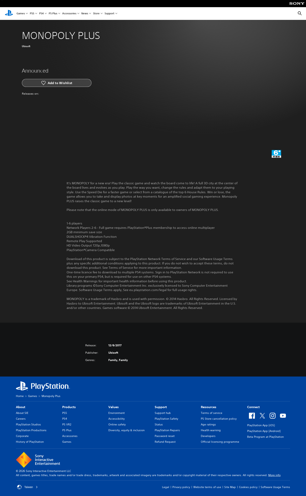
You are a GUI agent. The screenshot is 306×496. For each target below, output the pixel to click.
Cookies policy (248, 487)
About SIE (22, 413)
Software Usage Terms (275, 487)
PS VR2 (66, 424)
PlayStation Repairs (167, 430)
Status (159, 424)
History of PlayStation (30, 442)
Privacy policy (181, 487)
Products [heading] (69, 407)
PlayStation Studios (28, 424)
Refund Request (165, 442)
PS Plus (53, 13)
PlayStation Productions (31, 430)
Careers (21, 418)
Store (96, 13)
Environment (116, 413)
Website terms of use (207, 487)
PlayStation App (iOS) (261, 425)
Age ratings (208, 424)
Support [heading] (161, 407)
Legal (165, 487)
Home (20, 396)
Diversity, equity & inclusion (126, 430)
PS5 (32, 13)
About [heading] (20, 407)
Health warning (211, 430)
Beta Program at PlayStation (265, 437)
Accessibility (116, 418)
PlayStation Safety (166, 418)
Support (109, 13)
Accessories (69, 13)
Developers (208, 436)
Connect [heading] (253, 407)
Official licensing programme (220, 442)
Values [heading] (113, 407)
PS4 (41, 13)
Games (21, 13)
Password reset (165, 436)
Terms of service (211, 413)
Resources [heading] (208, 407)
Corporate (22, 436)
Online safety (117, 424)
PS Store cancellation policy (219, 418)
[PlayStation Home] (9, 13)
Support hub (163, 413)
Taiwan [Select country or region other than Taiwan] (27, 487)
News (84, 13)
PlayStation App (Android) (264, 431)
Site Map (230, 487)
